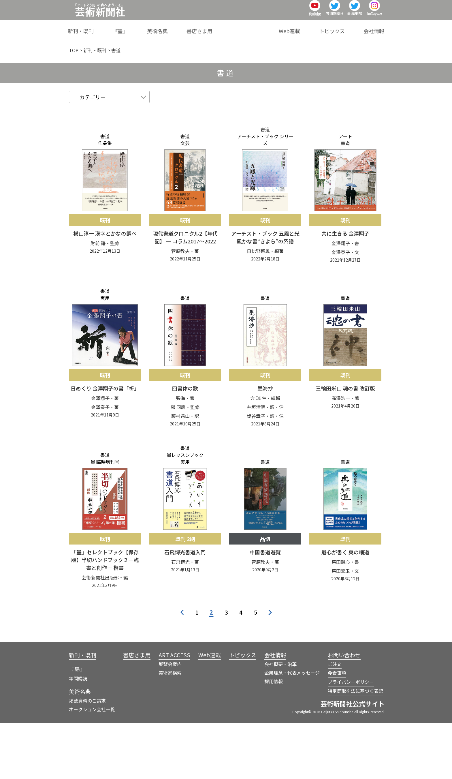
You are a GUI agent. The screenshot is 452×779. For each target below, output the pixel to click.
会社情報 (374, 27)
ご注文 (335, 720)
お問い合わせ (344, 711)
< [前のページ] (182, 669)
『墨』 (174, 27)
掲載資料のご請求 (87, 756)
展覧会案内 (170, 720)
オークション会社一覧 (92, 765)
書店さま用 (235, 27)
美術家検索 (170, 728)
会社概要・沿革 (280, 720)
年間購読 (78, 734)
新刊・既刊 (143, 27)
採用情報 (273, 737)
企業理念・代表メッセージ (292, 728)
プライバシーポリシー (351, 738)
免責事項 (337, 729)
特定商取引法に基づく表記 (355, 747)
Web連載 (307, 27)
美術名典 (202, 27)
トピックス (341, 27)
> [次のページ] (270, 669)
